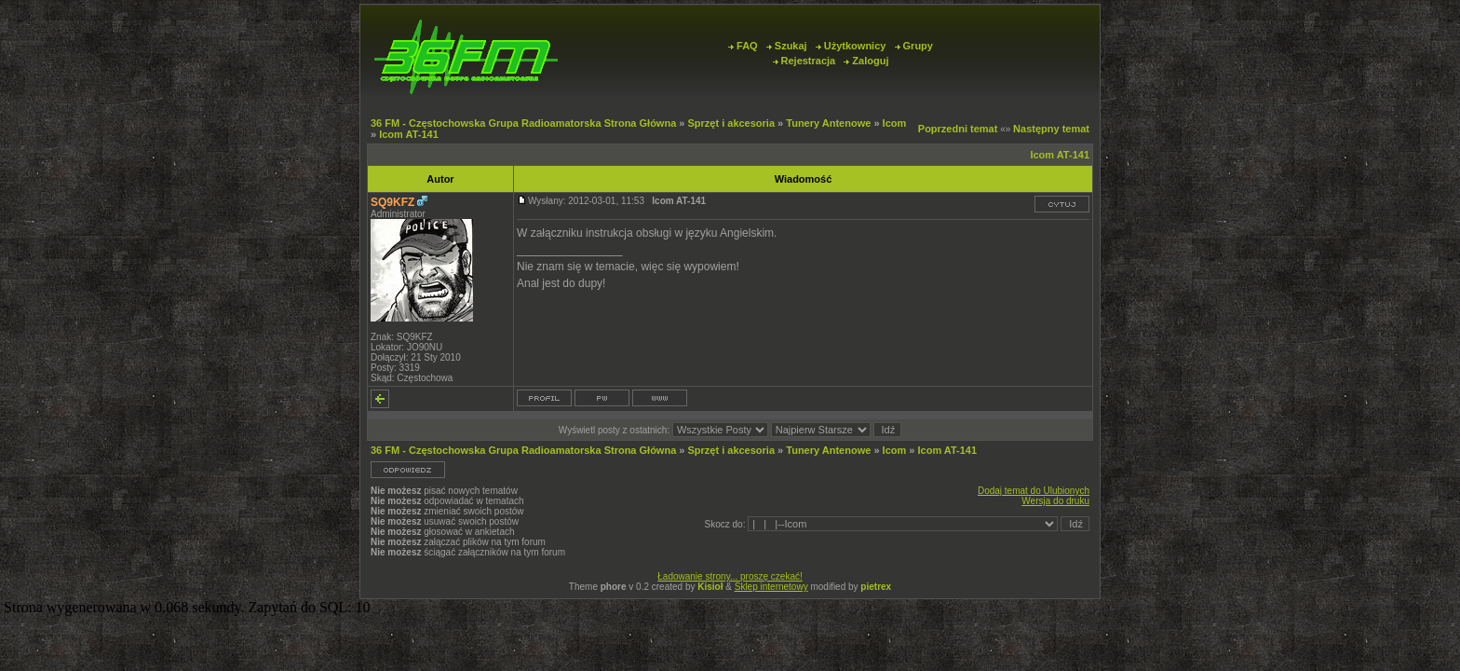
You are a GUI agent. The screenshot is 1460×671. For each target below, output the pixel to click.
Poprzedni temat (958, 128)
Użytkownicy (851, 45)
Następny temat (1051, 128)
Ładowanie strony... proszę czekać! (729, 576)
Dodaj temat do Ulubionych (1033, 491)
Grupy (914, 45)
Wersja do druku (1055, 501)
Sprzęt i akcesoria (731, 123)
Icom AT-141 (409, 134)
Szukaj (786, 45)
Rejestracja (804, 60)
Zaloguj (866, 60)
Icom (895, 123)
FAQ (743, 45)
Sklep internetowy (771, 587)
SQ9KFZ (392, 202)
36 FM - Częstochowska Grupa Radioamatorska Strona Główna (523, 123)
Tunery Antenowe (828, 123)
